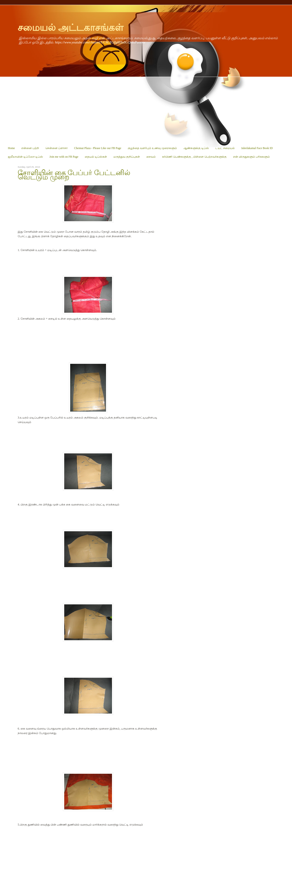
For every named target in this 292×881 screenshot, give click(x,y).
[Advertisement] (146, 110)
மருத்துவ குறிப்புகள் (126, 156)
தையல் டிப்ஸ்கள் (96, 156)
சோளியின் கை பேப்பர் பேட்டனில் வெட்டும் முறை (74, 175)
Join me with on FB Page (63, 156)
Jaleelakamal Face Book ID (257, 148)
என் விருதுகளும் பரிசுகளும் (251, 156)
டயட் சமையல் (225, 148)
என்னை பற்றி (30, 148)
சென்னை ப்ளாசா (56, 148)
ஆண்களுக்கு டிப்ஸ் (196, 148)
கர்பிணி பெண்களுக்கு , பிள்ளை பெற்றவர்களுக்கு (194, 156)
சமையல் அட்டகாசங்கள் (70, 27)
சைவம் (151, 156)
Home (11, 148)
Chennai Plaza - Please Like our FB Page (97, 148)
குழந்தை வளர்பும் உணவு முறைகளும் (152, 148)
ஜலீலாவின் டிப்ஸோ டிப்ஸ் (25, 156)
